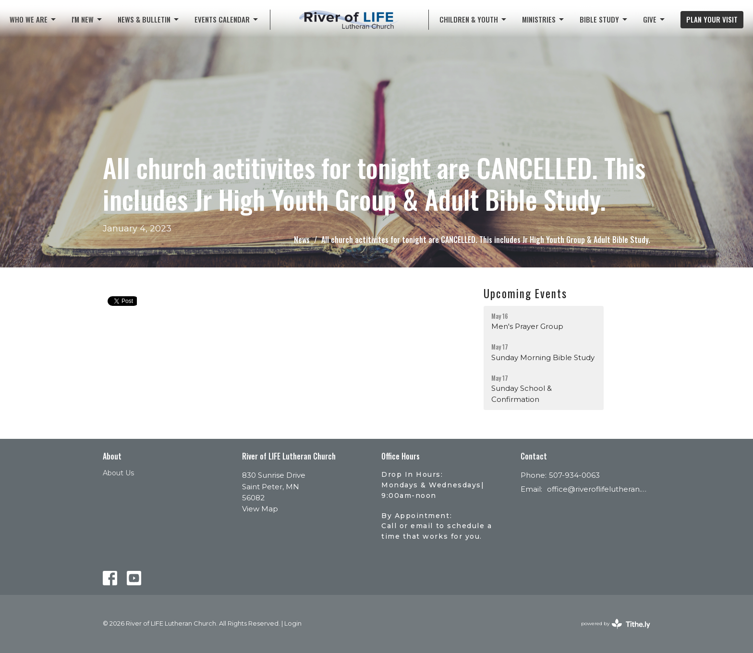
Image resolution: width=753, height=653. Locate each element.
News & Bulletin (149, 19)
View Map (260, 508)
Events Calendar (226, 19)
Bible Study (604, 19)
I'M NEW (87, 19)
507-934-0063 (574, 475)
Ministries (543, 19)
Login (293, 623)
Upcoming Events (525, 293)
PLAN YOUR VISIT (712, 19)
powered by (615, 624)
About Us (118, 473)
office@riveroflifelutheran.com (598, 489)
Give (654, 19)
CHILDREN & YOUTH (473, 19)
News (302, 239)
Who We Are (33, 19)
